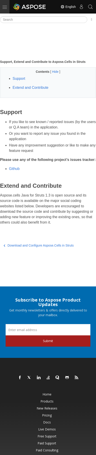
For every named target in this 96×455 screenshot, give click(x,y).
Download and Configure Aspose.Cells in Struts (39, 245)
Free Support (47, 436)
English (68, 7)
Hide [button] (55, 71)
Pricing (47, 415)
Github (14, 169)
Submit (48, 341)
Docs (47, 422)
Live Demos (47, 429)
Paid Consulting (47, 450)
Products (47, 401)
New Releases (47, 408)
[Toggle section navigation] (91, 19)
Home (46, 394)
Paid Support (47, 443)
